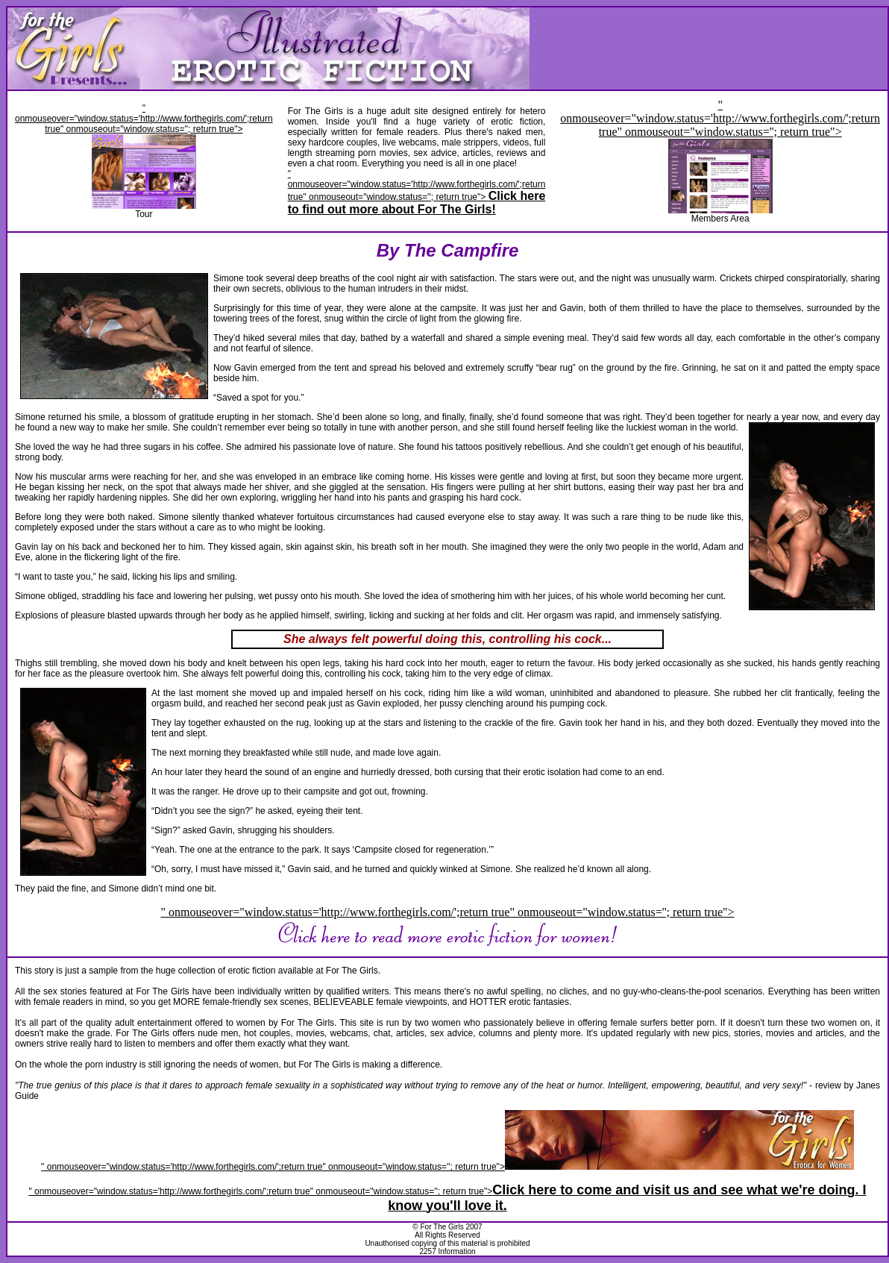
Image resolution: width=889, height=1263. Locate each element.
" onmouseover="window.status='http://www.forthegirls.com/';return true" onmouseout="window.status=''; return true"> (417, 192)
